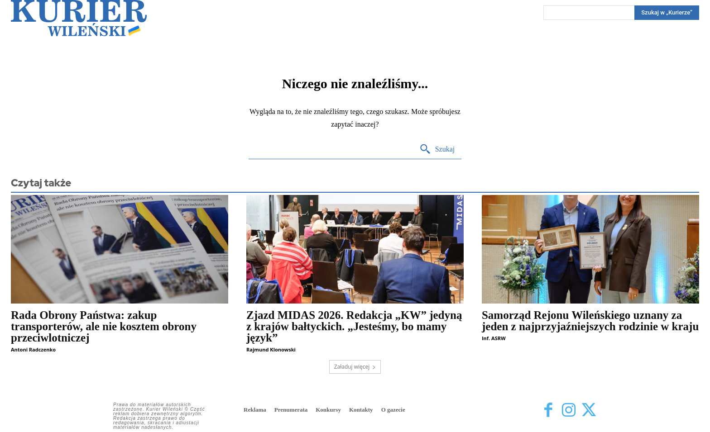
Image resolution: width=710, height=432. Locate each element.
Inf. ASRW (494, 338)
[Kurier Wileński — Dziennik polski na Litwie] (79, 18)
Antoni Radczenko (33, 349)
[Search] (666, 12)
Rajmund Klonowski (271, 349)
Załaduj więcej (355, 366)
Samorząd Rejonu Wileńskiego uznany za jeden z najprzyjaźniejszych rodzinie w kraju (590, 320)
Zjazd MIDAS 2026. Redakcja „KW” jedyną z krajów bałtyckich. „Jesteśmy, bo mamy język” (354, 326)
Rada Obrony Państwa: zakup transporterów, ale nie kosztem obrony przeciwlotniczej (104, 326)
